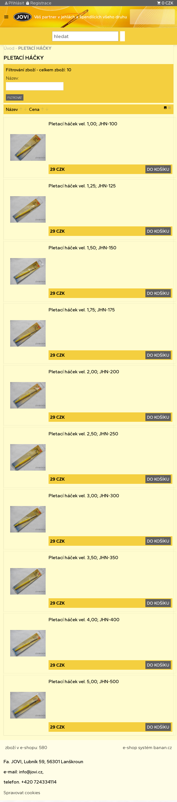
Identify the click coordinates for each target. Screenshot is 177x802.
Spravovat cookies (22, 794)
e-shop (130, 749)
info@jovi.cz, (31, 773)
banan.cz (162, 749)
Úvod (9, 48)
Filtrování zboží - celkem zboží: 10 (38, 69)
